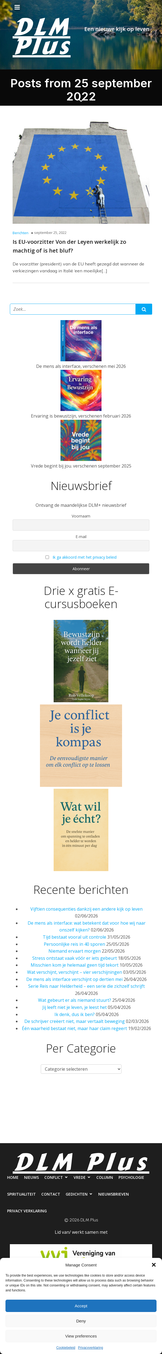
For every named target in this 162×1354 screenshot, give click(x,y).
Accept (81, 1305)
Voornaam (81, 516)
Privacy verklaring (102, 1137)
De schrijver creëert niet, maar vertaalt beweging (74, 1021)
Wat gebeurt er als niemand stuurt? (74, 1000)
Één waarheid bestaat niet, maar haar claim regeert (74, 1028)
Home (23, 1093)
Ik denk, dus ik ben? (74, 1014)
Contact (100, 1115)
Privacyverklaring (90, 1348)
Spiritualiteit (65, 1115)
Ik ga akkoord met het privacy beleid (85, 557)
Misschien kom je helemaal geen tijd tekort (74, 965)
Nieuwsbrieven (55, 1137)
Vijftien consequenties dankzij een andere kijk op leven (86, 909)
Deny (81, 1321)
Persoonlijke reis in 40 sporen (74, 944)
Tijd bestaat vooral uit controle (74, 937)
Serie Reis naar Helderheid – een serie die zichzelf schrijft (86, 986)
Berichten (20, 232)
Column (136, 1093)
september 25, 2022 (50, 232)
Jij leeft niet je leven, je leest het (74, 1007)
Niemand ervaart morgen (74, 951)
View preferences (81, 1336)
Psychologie (27, 1115)
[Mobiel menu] (17, 7)
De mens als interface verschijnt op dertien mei (74, 979)
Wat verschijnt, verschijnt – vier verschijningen (74, 972)
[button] (154, 1265)
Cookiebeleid (65, 1348)
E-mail (81, 536)
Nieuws (47, 1093)
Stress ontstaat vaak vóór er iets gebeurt (74, 958)
